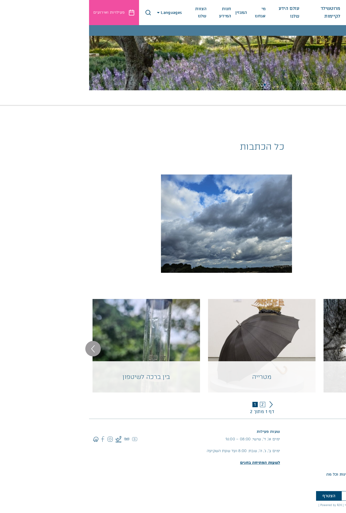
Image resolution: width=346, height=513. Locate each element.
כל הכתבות (217, 97)
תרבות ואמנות (249, 97)
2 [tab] (170, 84)
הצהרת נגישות (331, 505)
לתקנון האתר (334, 510)
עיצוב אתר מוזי (265, 505)
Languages (81, 12)
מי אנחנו (171, 12)
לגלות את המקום (279, 15)
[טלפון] (297, 496)
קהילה (109, 97)
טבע (144, 97)
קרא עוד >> (331, 191)
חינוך (160, 97)
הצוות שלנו (112, 12)
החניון (336, 461)
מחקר (127, 97)
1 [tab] (175, 84)
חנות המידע (136, 12)
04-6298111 (320, 439)
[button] (59, 12)
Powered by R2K (242, 505)
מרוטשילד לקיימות (240, 15)
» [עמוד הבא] (182, 404)
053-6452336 (296, 439)
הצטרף (239, 495)
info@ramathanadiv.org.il (307, 446)
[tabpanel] (173, 57)
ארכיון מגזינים (185, 97)
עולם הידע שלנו (200, 15)
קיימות (89, 97)
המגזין (152, 12)
